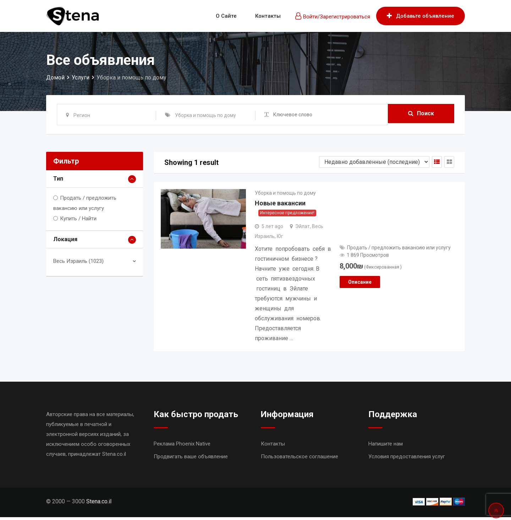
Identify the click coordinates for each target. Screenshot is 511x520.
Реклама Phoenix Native (182, 446)
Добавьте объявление (420, 16)
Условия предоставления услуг (406, 459)
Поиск (421, 114)
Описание (360, 284)
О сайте (226, 16)
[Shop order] (374, 162)
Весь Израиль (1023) (78, 261)
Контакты (268, 16)
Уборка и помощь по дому (285, 194)
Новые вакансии (280, 206)
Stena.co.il (98, 504)
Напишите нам (385, 446)
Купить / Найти (78, 218)
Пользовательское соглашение (299, 459)
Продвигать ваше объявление (191, 459)
